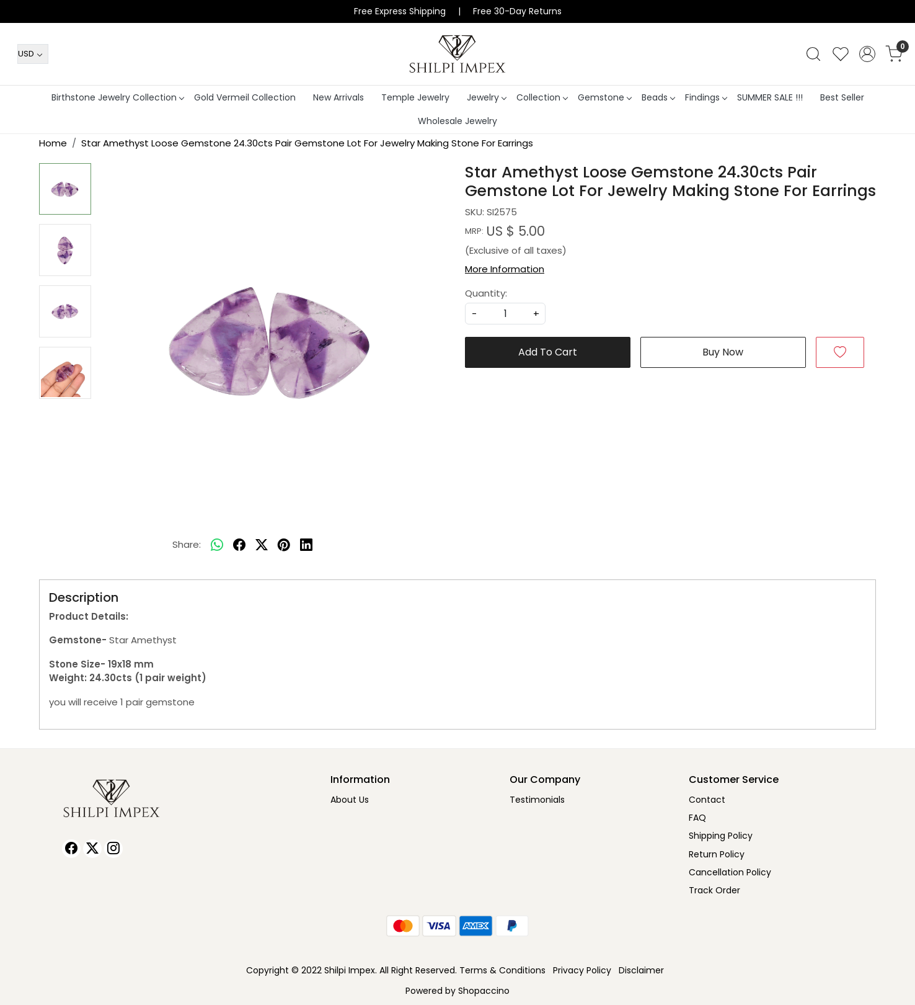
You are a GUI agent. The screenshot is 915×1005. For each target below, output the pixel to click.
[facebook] (239, 545)
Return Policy (717, 854)
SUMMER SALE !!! (770, 97)
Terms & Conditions (502, 970)
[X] (92, 848)
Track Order (714, 890)
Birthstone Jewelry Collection (117, 97)
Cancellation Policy (730, 872)
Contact (707, 799)
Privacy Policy (582, 970)
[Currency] (32, 54)
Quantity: (486, 293)
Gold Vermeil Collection (245, 97)
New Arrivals (338, 97)
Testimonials (537, 799)
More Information (504, 268)
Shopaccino (484, 991)
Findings (706, 97)
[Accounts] (867, 54)
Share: (186, 544)
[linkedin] (306, 545)
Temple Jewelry (415, 97)
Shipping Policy (721, 835)
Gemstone (604, 97)
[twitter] (261, 545)
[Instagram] (113, 848)
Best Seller (842, 97)
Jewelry (486, 97)
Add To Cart (547, 352)
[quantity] (505, 313)
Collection (541, 97)
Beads (658, 97)
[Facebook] (71, 848)
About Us (349, 799)
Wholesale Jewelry (457, 121)
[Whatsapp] (217, 545)
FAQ (697, 817)
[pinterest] (284, 545)
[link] (813, 54)
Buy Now (722, 352)
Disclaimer (641, 970)
